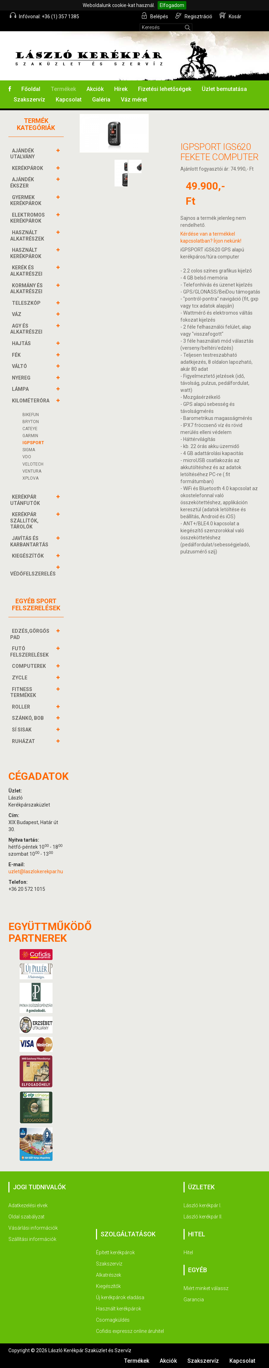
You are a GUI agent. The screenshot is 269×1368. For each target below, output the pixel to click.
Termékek (63, 89)
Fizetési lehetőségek (164, 89)
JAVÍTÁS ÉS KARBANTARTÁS (30, 541)
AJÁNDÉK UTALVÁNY (23, 153)
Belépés (155, 15)
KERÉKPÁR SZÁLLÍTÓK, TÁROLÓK (24, 520)
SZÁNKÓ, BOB (29, 718)
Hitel (188, 1252)
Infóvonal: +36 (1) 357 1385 (45, 15)
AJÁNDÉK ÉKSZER (22, 182)
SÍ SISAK (22, 729)
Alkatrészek (108, 1275)
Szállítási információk (32, 1239)
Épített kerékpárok (115, 1252)
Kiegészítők (108, 1286)
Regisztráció (193, 15)
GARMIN (30, 435)
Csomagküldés (113, 1320)
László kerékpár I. (202, 1205)
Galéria (101, 99)
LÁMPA (21, 389)
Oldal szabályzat (26, 1216)
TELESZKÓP (27, 303)
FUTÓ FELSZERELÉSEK (30, 651)
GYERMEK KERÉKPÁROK (26, 200)
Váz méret (134, 99)
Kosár (230, 15)
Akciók (95, 89)
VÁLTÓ (20, 366)
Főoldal (30, 89)
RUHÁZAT (24, 741)
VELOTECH (32, 464)
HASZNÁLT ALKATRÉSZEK (28, 235)
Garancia (194, 1299)
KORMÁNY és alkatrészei (27, 288)
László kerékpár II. (203, 1216)
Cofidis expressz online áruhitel (130, 1331)
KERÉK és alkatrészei (27, 270)
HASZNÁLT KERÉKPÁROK (26, 253)
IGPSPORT (33, 442)
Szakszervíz (29, 99)
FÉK (17, 355)
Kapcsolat (69, 99)
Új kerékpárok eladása (120, 1297)
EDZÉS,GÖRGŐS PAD (29, 634)
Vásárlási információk (33, 1228)
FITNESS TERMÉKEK (24, 692)
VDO (26, 456)
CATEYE (29, 428)
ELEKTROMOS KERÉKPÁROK (27, 218)
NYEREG (22, 378)
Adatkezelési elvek (28, 1205)
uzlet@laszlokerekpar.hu (35, 871)
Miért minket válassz (206, 1288)
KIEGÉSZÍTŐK (29, 556)
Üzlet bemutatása (224, 89)
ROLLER (22, 707)
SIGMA (28, 449)
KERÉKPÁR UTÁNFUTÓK (26, 500)
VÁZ (17, 314)
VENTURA (31, 471)
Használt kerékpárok (118, 1308)
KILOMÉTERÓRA (31, 400)
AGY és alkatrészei (27, 329)
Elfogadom (172, 5)
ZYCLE (20, 678)
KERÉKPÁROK (28, 168)
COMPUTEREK (30, 666)
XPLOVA (30, 478)
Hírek (120, 89)
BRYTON (30, 421)
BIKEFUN (30, 414)
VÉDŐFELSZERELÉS (33, 570)
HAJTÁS (22, 343)
